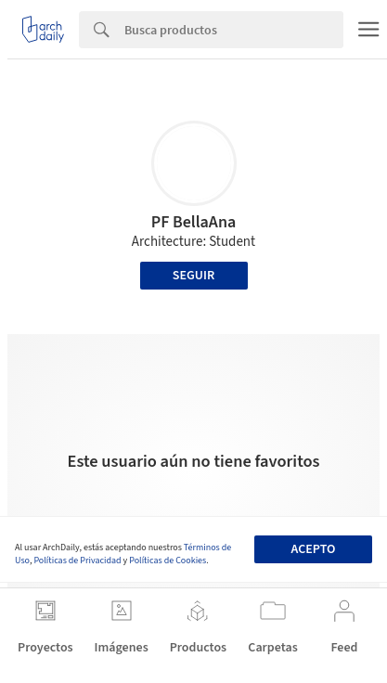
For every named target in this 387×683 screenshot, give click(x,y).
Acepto (313, 549)
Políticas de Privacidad (77, 560)
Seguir (193, 275)
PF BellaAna (194, 222)
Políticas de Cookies (167, 560)
